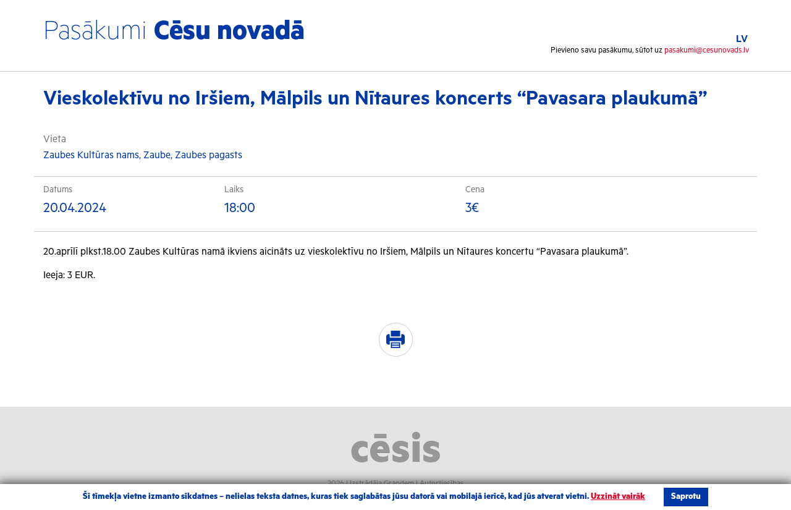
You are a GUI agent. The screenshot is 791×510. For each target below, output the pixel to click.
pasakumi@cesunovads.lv (706, 50)
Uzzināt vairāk (618, 496)
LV (742, 39)
